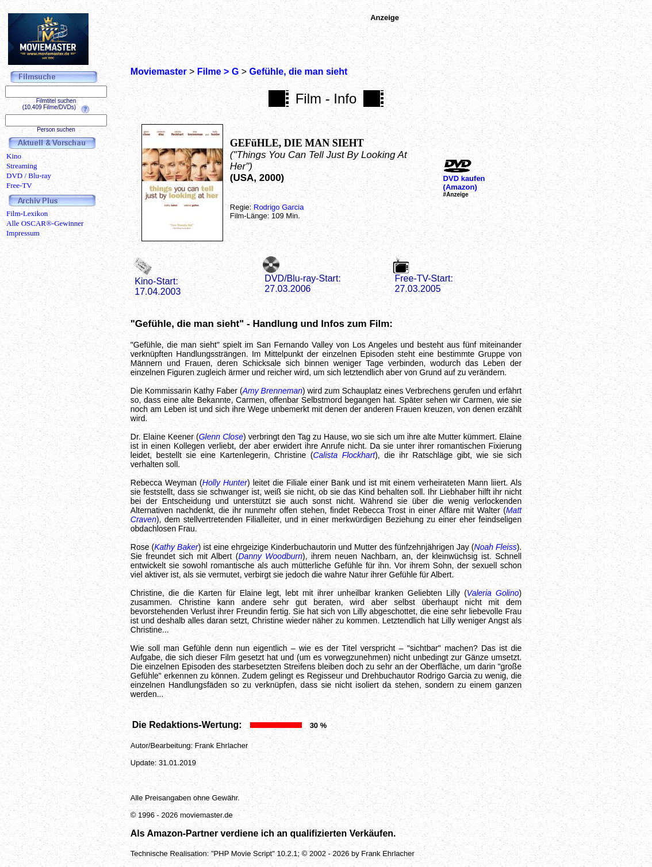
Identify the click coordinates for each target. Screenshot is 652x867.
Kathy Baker (176, 547)
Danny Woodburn (270, 556)
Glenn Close (221, 436)
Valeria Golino (493, 593)
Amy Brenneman (272, 390)
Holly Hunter (224, 482)
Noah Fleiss (495, 547)
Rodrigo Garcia (279, 207)
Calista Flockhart (344, 455)
